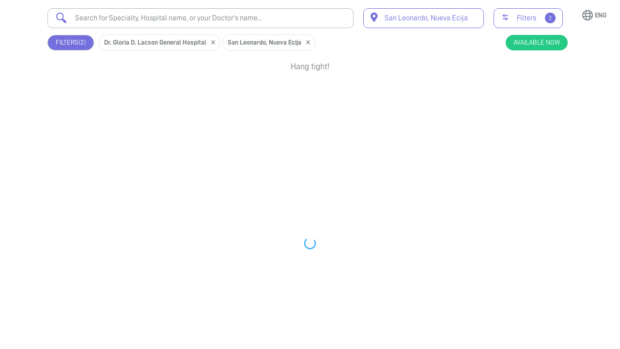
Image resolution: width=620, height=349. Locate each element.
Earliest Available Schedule (321, 151)
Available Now (536, 42)
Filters (71, 42)
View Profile (523, 117)
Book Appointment (523, 86)
